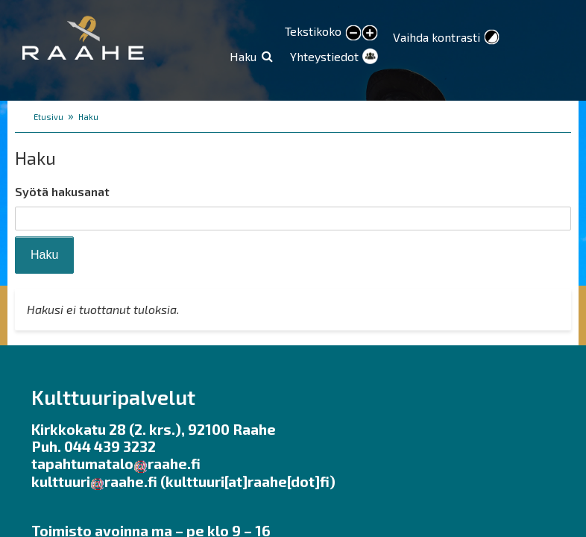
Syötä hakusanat (62, 191)
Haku (243, 56)
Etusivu (48, 117)
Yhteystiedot (324, 56)
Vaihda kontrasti (436, 37)
